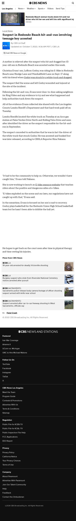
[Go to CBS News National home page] (38, 3)
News (21, 8)
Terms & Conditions (10, 409)
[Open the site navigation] (14, 3)
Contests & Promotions (12, 401)
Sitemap (6, 413)
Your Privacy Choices (11, 461)
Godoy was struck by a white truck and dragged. (48, 77)
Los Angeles (7, 8)
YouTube (6, 364)
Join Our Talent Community (14, 485)
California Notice (9, 457)
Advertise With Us (10, 405)
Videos (50, 8)
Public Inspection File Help (14, 433)
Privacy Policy (8, 452)
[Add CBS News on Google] (14, 53)
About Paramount (10, 476)
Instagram (6, 373)
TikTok (5, 377)
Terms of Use (8, 465)
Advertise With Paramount (13, 481)
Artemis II (6, 344)
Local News (7, 31)
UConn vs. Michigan (11, 349)
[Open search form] (73, 3)
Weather (31, 8)
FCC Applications (10, 437)
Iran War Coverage (10, 340)
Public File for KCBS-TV (12, 424)
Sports (41, 8)
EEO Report (7, 441)
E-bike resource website (47, 184)
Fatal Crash (12, 313)
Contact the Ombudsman (13, 497)
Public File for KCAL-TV (12, 429)
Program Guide (8, 396)
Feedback (6, 493)
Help (4, 489)
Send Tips (60, 8)
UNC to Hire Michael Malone (14, 353)
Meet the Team (8, 392)
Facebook (6, 368)
